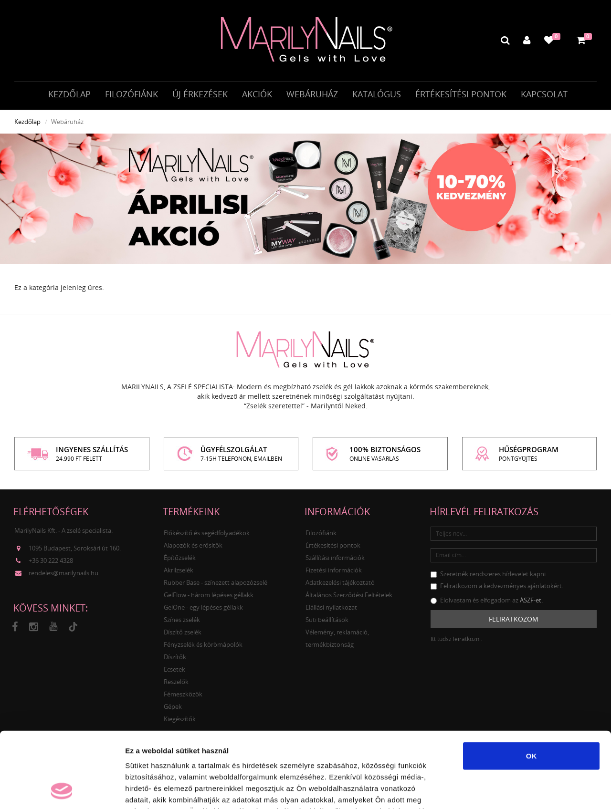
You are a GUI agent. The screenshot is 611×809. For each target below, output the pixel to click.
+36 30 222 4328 (51, 560)
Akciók (257, 94)
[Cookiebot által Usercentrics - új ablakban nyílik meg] (62, 790)
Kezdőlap (69, 94)
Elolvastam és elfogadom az (487, 600)
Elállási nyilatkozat (331, 607)
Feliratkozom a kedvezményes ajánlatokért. (497, 585)
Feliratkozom (513, 618)
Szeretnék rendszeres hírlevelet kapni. (489, 574)
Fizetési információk (334, 570)
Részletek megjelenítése (542, 790)
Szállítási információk (335, 557)
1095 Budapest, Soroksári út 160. (75, 548)
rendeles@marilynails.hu (63, 573)
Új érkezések (200, 94)
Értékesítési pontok (460, 94)
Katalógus (376, 94)
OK (531, 685)
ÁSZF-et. (531, 600)
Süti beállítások (327, 619)
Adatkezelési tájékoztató (340, 582)
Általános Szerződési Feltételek (349, 595)
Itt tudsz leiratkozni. (456, 639)
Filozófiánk (131, 94)
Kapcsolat (544, 94)
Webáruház (312, 94)
